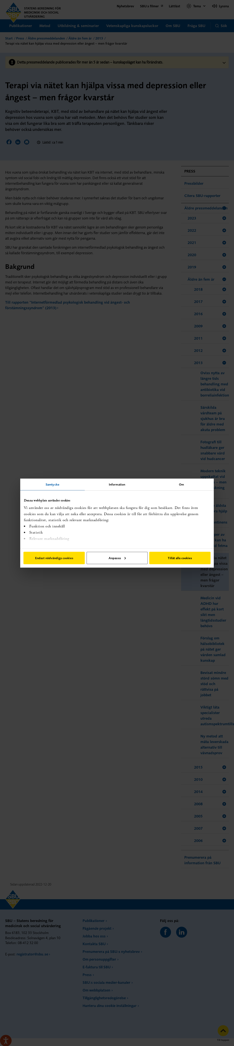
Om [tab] (181, 484)
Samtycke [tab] (52, 484)
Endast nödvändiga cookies (54, 558)
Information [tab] (117, 484)
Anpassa (117, 558)
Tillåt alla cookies (180, 558)
